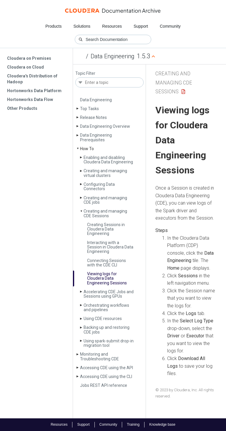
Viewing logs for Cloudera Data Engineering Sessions (107, 278)
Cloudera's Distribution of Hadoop (32, 79)
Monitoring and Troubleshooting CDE (99, 356)
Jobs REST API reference (103, 385)
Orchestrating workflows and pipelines (106, 307)
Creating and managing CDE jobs (105, 200)
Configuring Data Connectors (99, 186)
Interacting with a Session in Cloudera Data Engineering (110, 247)
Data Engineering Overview (105, 126)
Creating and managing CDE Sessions (105, 213)
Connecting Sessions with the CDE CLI (106, 262)
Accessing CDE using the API (106, 367)
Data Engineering (112, 56)
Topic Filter (85, 73)
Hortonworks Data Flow (30, 99)
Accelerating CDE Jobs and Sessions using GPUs (109, 294)
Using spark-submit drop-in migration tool (109, 343)
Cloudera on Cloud (25, 67)
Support (141, 26)
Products (53, 26)
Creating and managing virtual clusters (105, 173)
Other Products (22, 108)
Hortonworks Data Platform (34, 90)
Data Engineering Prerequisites (96, 137)
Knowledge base (162, 424)
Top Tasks (89, 108)
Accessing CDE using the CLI (106, 376)
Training (133, 424)
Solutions (81, 26)
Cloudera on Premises (29, 58)
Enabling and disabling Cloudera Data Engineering (108, 159)
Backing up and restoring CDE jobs (106, 329)
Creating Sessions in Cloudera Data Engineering (106, 229)
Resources (112, 26)
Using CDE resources (103, 318)
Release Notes (93, 117)
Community (170, 26)
